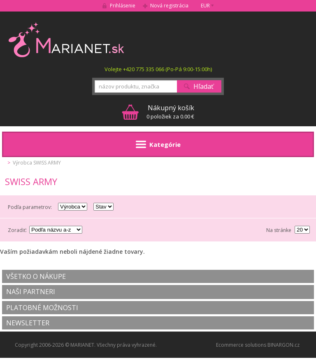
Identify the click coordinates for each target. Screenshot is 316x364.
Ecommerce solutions (241, 344)
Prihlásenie (122, 5)
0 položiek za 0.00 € (170, 111)
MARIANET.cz (67, 39)
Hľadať (203, 86)
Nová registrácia (169, 5)
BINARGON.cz (283, 344)
